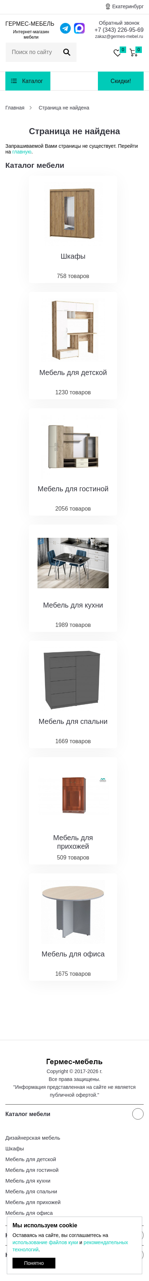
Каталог (32, 81)
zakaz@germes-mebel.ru (119, 36)
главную (21, 152)
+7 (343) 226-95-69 (119, 30)
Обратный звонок (119, 23)
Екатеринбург (128, 6)
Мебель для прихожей (33, 1202)
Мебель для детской (30, 1159)
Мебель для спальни (31, 1191)
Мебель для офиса (29, 1213)
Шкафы (14, 1148)
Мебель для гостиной (32, 1170)
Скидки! (120, 81)
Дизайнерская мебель (32, 1138)
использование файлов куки (45, 1242)
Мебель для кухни (27, 1181)
